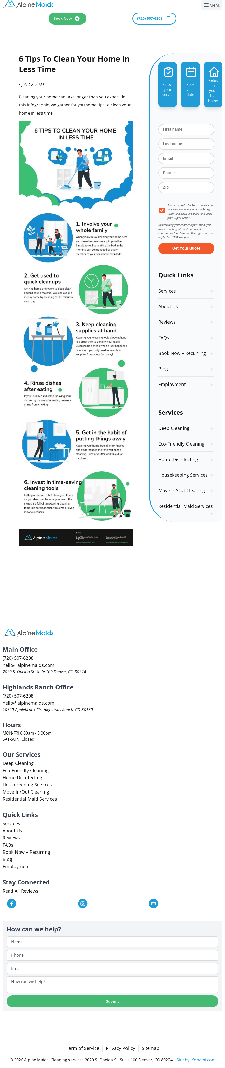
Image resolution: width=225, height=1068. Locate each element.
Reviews (167, 322)
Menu (212, 6)
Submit (112, 1001)
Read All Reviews (20, 891)
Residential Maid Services (185, 506)
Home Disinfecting (178, 459)
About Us (168, 306)
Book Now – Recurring (182, 353)
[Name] (112, 941)
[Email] (112, 968)
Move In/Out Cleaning (181, 490)
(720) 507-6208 (154, 19)
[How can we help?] (112, 984)
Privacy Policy (120, 1048)
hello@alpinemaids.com (28, 665)
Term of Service (82, 1048)
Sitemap (150, 1048)
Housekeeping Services (183, 475)
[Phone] (112, 955)
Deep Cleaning (173, 428)
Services (167, 291)
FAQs (163, 337)
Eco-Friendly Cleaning (181, 444)
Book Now (67, 19)
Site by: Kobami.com (196, 1060)
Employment (172, 384)
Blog (163, 369)
